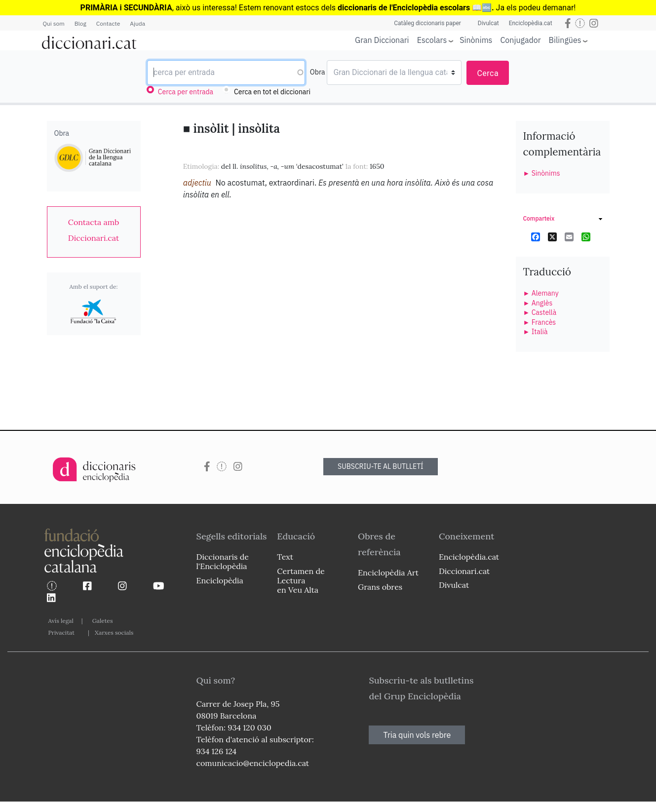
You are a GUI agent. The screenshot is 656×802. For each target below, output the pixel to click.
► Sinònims (541, 173)
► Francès (539, 322)
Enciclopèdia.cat (530, 23)
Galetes (102, 620)
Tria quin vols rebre (417, 735)
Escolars (432, 39)
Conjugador (520, 40)
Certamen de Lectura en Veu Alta (300, 580)
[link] (94, 230)
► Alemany (541, 293)
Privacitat (61, 632)
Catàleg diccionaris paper (427, 23)
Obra (317, 72)
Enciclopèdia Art (388, 572)
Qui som (54, 23)
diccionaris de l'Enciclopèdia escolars (404, 7)
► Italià (535, 331)
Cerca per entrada (185, 91)
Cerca (488, 73)
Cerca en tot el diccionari (272, 91)
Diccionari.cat (464, 571)
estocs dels (317, 7)
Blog (80, 23)
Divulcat (488, 23)
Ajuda (137, 23)
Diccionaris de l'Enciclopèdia (222, 561)
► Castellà (540, 312)
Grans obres (380, 587)
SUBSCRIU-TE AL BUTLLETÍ (381, 466)
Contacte (108, 23)
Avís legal (61, 620)
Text (285, 557)
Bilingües (565, 39)
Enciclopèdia (219, 580)
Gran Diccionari (382, 40)
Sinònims (476, 40)
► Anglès (538, 303)
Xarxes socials (114, 632)
